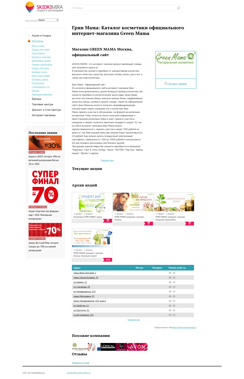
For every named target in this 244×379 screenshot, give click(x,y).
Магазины (37, 41)
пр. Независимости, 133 (84, 291)
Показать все (134, 319)
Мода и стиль (38, 45)
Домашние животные (42, 94)
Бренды (36, 99)
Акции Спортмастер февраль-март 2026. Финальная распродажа (44, 215)
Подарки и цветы (40, 79)
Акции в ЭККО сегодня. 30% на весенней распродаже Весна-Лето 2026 (44, 160)
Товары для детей (40, 49)
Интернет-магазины (44, 115)
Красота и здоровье (41, 57)
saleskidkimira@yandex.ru (79, 372)
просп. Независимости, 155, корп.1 (89, 300)
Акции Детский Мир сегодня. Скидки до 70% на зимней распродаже (44, 246)
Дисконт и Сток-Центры (46, 109)
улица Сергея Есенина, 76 (85, 277)
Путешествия (38, 83)
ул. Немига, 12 (80, 282)
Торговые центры (42, 104)
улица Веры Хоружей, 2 (84, 272)
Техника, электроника (42, 64)
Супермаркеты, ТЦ (40, 86)
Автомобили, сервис (41, 60)
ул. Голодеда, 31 (81, 310)
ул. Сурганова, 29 (81, 286)
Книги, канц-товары (41, 75)
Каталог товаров (177, 83)
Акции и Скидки (41, 35)
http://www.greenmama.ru (184, 327)
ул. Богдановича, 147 (83, 315)
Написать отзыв (80, 362)
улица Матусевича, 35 (83, 296)
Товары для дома (40, 68)
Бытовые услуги (39, 71)
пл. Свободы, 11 (81, 305)
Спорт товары (38, 53)
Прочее (35, 90)
